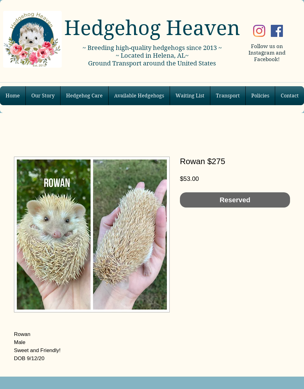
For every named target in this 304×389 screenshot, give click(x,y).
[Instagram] (259, 31)
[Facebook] (277, 31)
